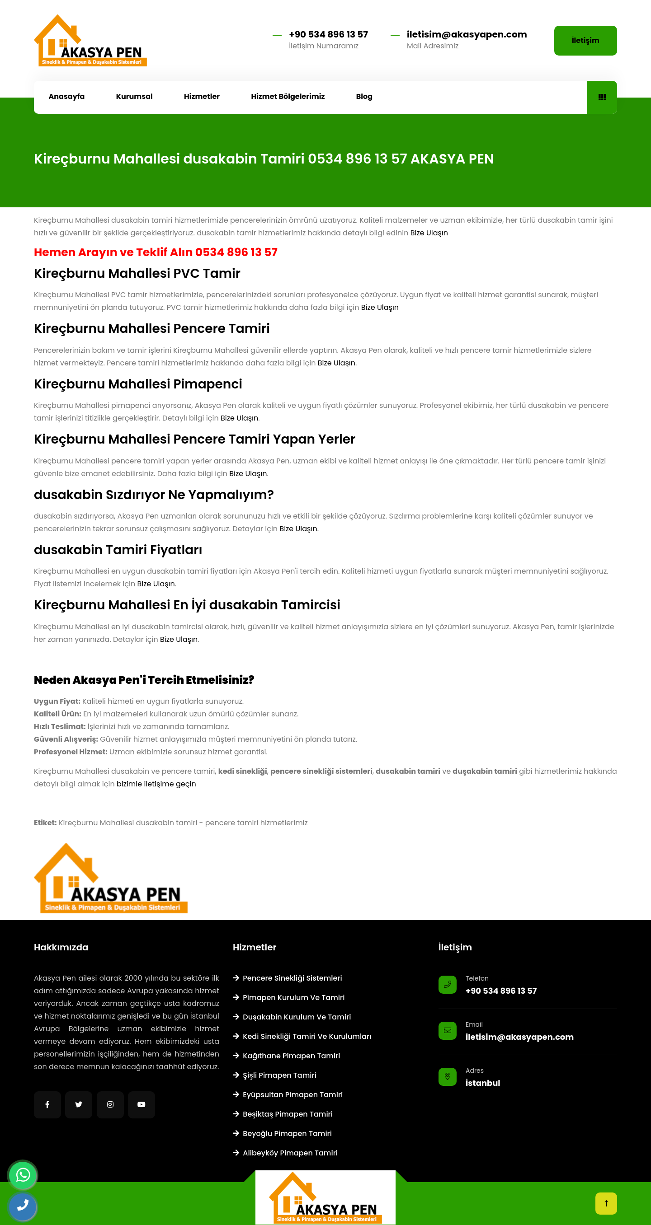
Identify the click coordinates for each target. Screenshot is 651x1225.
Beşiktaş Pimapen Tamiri (283, 1114)
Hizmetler (202, 96)
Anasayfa (67, 96)
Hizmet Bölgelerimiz (288, 96)
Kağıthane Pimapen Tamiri (286, 1056)
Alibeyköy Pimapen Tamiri (285, 1153)
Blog (364, 96)
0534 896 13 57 (236, 252)
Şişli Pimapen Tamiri (274, 1075)
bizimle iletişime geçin (156, 784)
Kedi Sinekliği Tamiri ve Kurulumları (302, 1036)
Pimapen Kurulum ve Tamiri (288, 997)
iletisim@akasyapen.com (467, 34)
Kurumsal (134, 96)
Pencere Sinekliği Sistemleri (287, 978)
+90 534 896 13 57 (328, 34)
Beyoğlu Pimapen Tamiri (282, 1133)
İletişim (585, 40)
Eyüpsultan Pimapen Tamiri (288, 1094)
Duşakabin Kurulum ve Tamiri (292, 1017)
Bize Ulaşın (429, 233)
